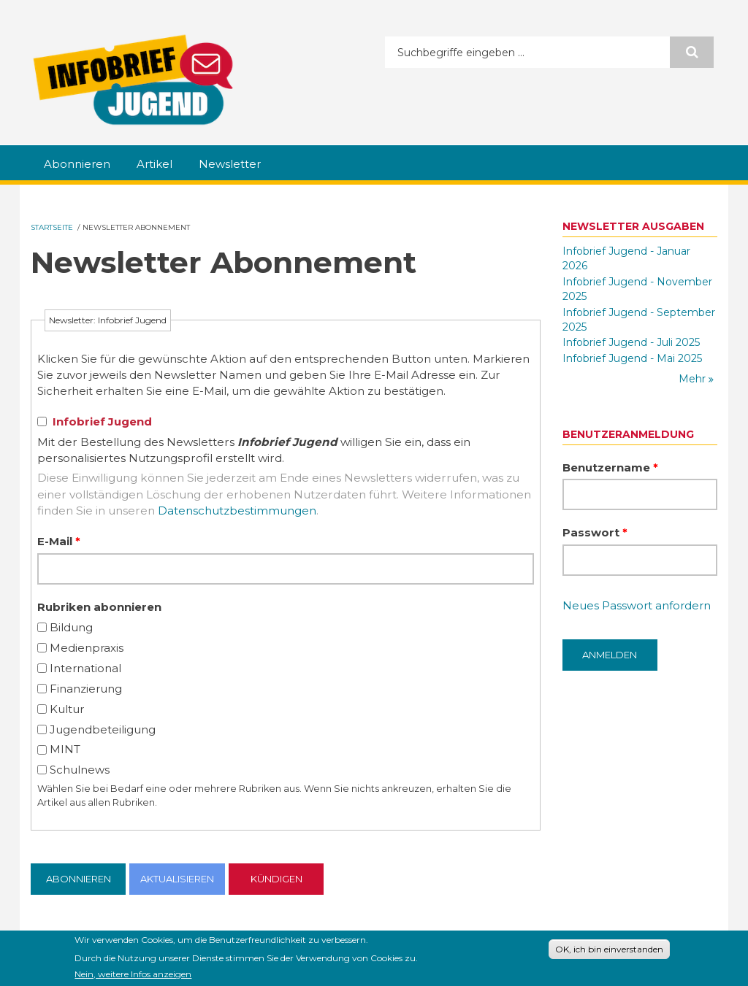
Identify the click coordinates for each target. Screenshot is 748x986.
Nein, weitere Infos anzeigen (133, 976)
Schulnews (80, 770)
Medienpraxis (86, 648)
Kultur (67, 709)
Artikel (154, 164)
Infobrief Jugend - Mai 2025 (632, 358)
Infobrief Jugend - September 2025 (638, 320)
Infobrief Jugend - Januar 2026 (626, 258)
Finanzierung (86, 689)
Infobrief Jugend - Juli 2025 (631, 342)
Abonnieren (77, 164)
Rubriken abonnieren (99, 607)
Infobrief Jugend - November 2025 (637, 289)
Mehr (694, 378)
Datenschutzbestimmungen (237, 510)
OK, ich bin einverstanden (609, 951)
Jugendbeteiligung (103, 729)
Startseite (52, 227)
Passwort (594, 532)
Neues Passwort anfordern (636, 605)
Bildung (71, 627)
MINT (65, 749)
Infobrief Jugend (102, 421)
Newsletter (230, 164)
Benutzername (610, 467)
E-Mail (58, 541)
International (85, 668)
